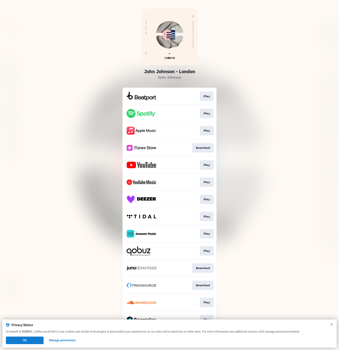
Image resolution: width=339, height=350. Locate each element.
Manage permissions (62, 340)
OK (25, 340)
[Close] (331, 324)
